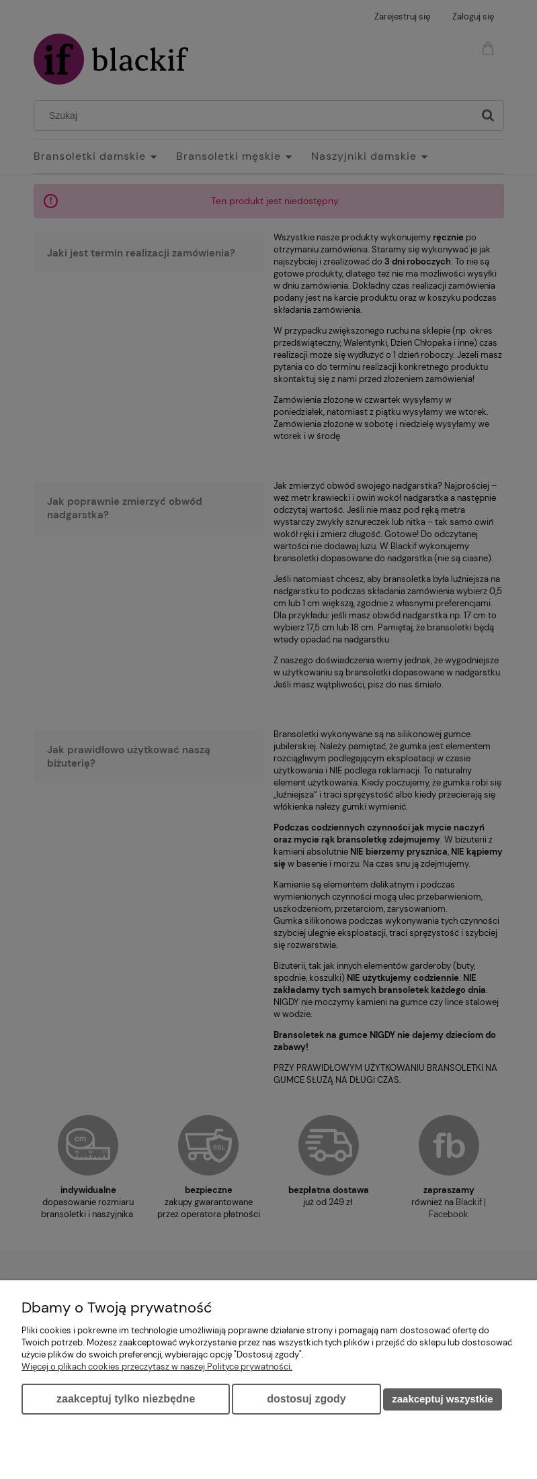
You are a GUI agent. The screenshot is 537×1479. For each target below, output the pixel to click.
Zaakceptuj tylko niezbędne (125, 1398)
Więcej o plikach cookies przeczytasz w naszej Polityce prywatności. (157, 1366)
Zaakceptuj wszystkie (442, 1398)
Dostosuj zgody (306, 1398)
